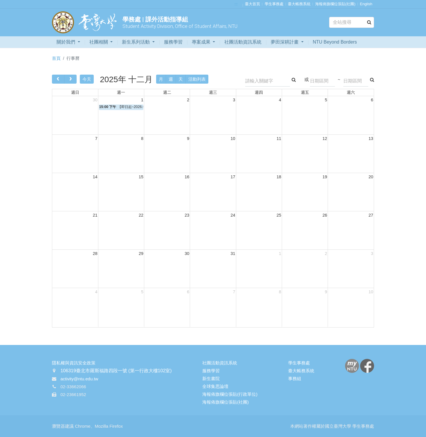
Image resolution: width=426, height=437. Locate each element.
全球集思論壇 (215, 386)
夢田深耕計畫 (285, 41)
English (366, 4)
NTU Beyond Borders (335, 41)
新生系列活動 (136, 41)
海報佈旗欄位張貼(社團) (335, 4)
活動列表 (197, 79)
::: (236, 4)
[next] (70, 79)
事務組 (294, 378)
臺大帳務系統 (299, 4)
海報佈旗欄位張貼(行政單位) (229, 394)
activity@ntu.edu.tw (79, 378)
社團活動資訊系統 (242, 41)
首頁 (56, 58)
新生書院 (211, 378)
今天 (86, 79)
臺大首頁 (252, 4)
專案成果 (202, 41)
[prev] (58, 79)
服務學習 (173, 41)
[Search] (351, 22)
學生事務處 (274, 4)
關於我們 (66, 41)
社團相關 (99, 41)
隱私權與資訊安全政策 (73, 362)
